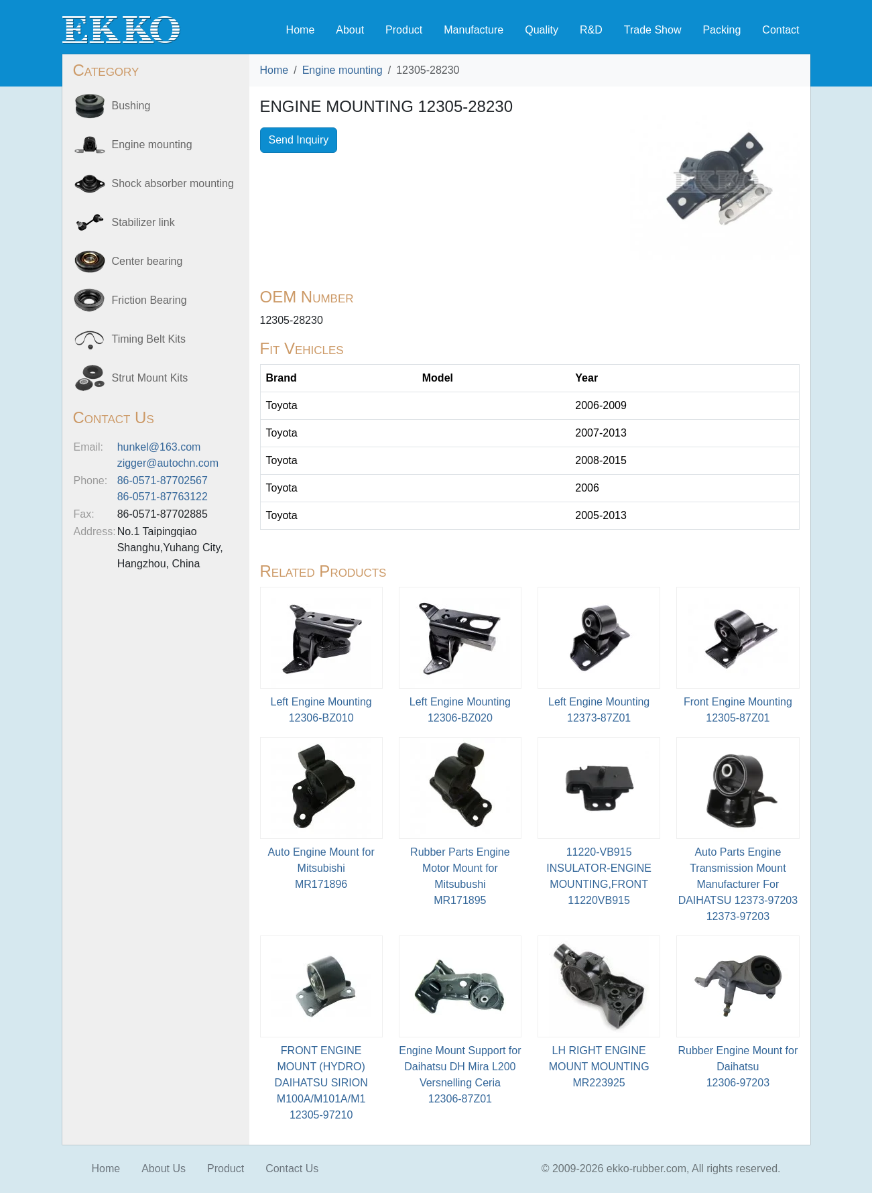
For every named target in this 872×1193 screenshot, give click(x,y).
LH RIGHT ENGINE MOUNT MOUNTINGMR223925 (599, 1066)
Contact (780, 30)
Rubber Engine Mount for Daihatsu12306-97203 (738, 1066)
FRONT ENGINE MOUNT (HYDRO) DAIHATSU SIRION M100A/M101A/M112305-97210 (320, 1083)
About (350, 30)
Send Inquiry (299, 140)
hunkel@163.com (159, 447)
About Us (163, 1168)
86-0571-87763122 (162, 496)
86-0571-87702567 (162, 480)
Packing (721, 30)
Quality (541, 30)
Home (300, 30)
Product (403, 30)
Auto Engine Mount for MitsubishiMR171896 (321, 868)
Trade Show (653, 30)
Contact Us (291, 1168)
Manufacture (473, 30)
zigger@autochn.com (168, 463)
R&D (591, 30)
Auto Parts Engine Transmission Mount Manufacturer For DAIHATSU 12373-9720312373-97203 (738, 884)
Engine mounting (342, 70)
